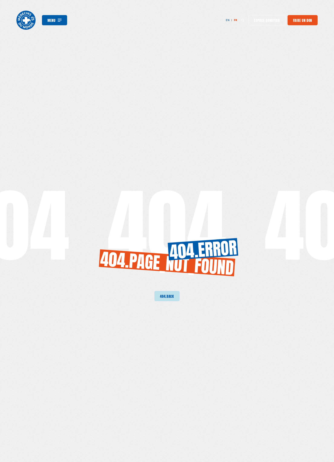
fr (235, 20)
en (227, 20)
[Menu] (54, 20)
